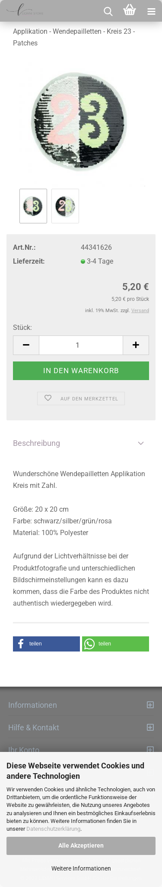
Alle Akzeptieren (81, 845)
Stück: (22, 327)
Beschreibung (36, 443)
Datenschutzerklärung (53, 829)
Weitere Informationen (81, 868)
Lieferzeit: (29, 261)
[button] (46, 644)
